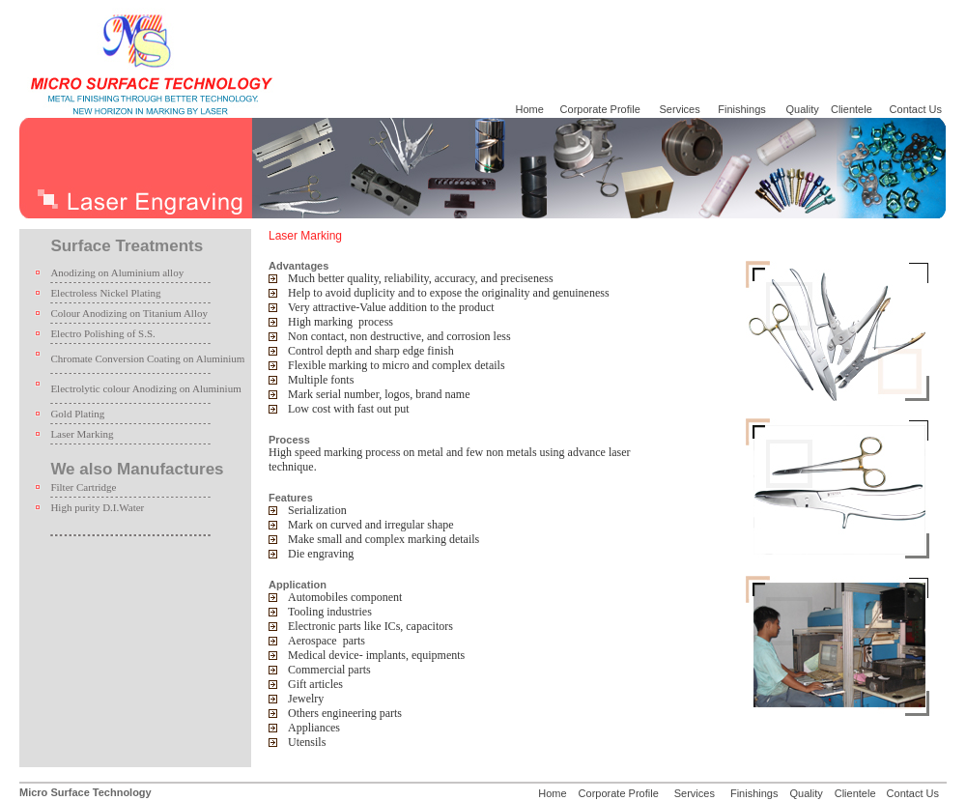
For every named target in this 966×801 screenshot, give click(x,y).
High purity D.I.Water (97, 507)
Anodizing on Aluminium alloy (117, 272)
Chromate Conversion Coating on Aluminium (147, 358)
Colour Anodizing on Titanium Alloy (129, 313)
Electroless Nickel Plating (105, 293)
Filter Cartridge (83, 487)
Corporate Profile (598, 109)
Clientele (851, 109)
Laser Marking (81, 434)
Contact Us (916, 109)
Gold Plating (77, 413)
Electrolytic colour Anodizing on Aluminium (145, 388)
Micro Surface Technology (85, 792)
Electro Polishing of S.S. (102, 333)
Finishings (742, 109)
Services (681, 109)
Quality (802, 109)
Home (529, 109)
